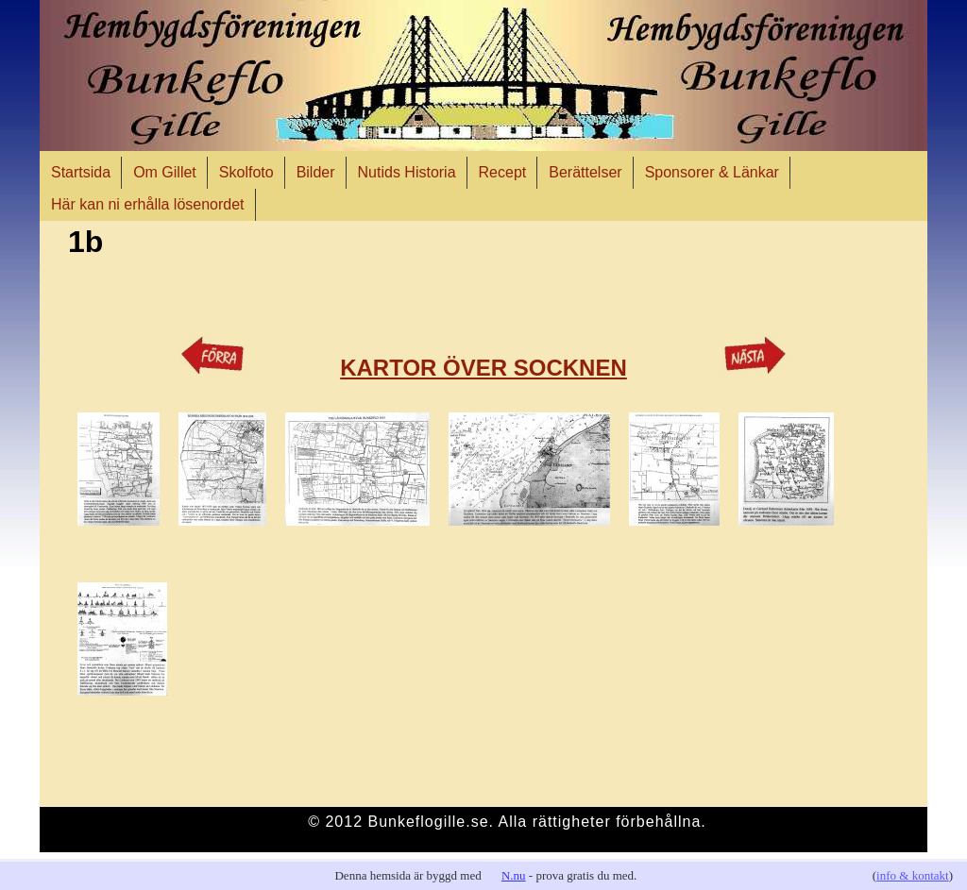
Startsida (80, 172)
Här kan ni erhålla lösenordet (148, 204)
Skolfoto (246, 172)
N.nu (513, 875)
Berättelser (585, 172)
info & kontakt (912, 875)
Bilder (316, 172)
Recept (503, 172)
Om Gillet (164, 172)
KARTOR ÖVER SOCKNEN (483, 367)
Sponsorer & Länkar (712, 172)
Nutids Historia (407, 172)
